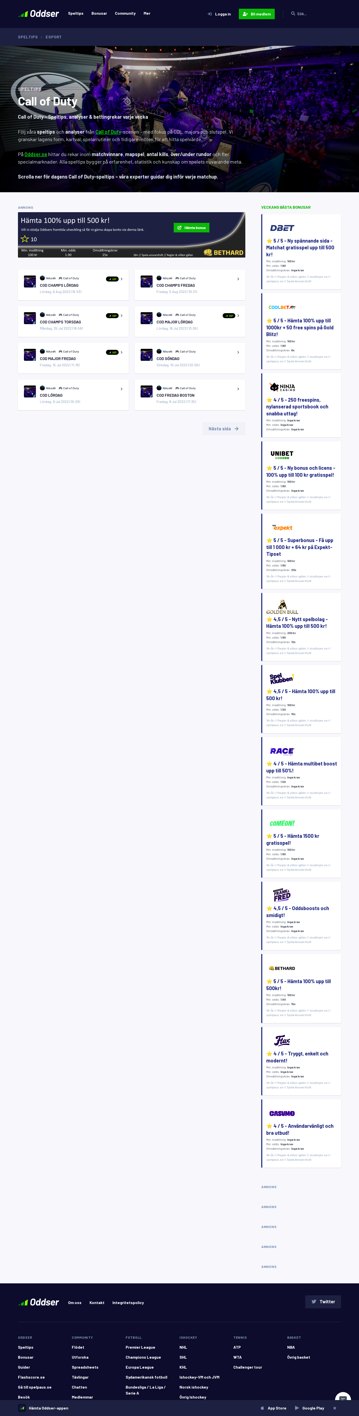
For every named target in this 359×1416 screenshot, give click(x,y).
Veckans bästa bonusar (286, 207)
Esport (54, 36)
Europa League (140, 1367)
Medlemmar (82, 1397)
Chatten (79, 1387)
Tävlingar (80, 1377)
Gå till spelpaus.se (35, 1387)
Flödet (78, 1347)
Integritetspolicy (128, 1302)
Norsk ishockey (194, 1387)
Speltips (76, 13)
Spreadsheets (85, 1367)
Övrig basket (298, 1357)
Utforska (80, 1357)
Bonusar (99, 13)
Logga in (219, 13)
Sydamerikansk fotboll (146, 1377)
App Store (273, 1408)
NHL (183, 1347)
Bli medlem (257, 13)
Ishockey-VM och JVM (199, 1377)
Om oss (75, 1302)
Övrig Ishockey (193, 1397)
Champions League (143, 1357)
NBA (291, 1347)
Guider (24, 1367)
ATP (237, 1347)
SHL (183, 1357)
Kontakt (97, 1302)
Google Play (309, 1408)
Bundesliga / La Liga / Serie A (146, 1390)
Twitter (323, 1302)
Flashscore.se (31, 1377)
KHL (183, 1367)
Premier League (140, 1347)
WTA (237, 1357)
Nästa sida (224, 428)
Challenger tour (247, 1367)
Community (125, 13)
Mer (147, 13)
